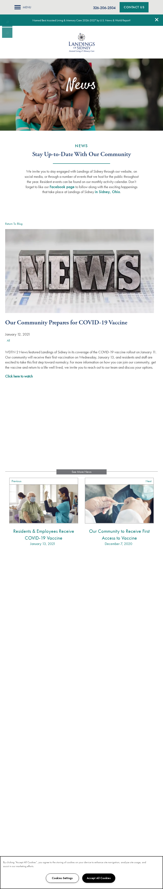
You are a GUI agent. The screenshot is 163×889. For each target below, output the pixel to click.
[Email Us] (7, 32)
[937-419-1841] (7, 22)
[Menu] (22, 7)
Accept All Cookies (99, 878)
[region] (81, 872)
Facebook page (62, 186)
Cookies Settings (62, 878)
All (8, 340)
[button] (157, 20)
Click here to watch (19, 376)
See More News (81, 472)
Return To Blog (14, 224)
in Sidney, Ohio (107, 191)
